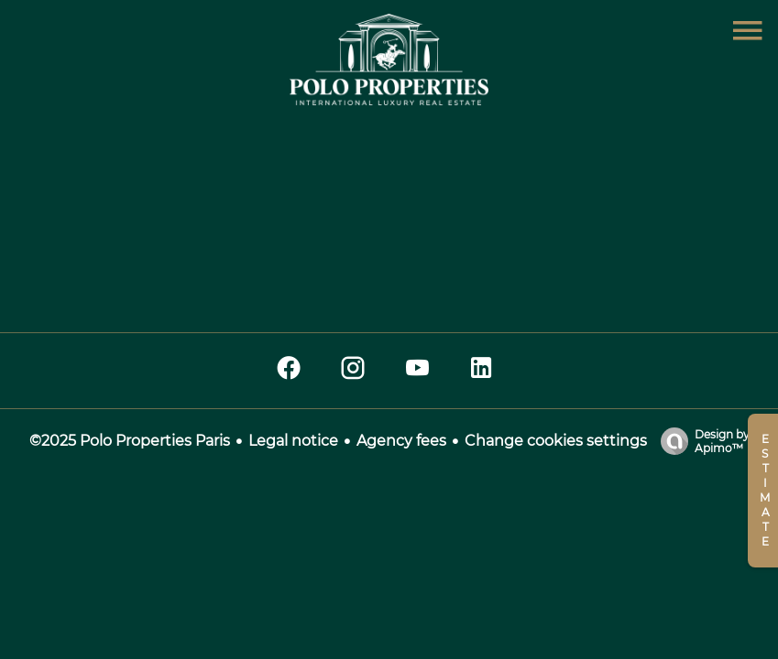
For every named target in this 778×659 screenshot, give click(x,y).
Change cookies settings (556, 440)
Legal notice (293, 440)
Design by (701, 441)
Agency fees (401, 440)
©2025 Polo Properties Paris (129, 440)
